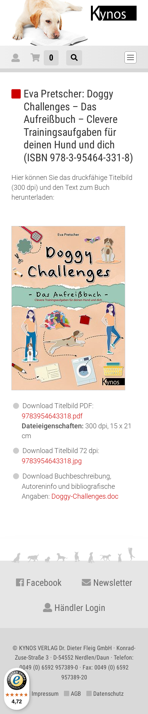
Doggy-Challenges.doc (84, 496)
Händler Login (74, 608)
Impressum (42, 693)
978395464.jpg (52, 461)
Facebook (39, 583)
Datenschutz (105, 693)
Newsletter (107, 583)
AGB (72, 693)
